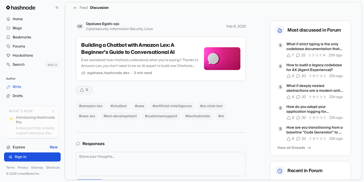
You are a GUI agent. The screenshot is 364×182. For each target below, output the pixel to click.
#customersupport (161, 116)
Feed (80, 7)
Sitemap (37, 168)
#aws (139, 106)
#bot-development (120, 116)
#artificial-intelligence (172, 106)
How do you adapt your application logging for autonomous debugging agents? (314, 110)
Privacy (23, 168)
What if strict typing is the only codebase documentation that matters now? (312, 47)
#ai (221, 116)
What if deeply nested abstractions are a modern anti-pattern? (314, 89)
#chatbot (118, 106)
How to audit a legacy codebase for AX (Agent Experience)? (314, 68)
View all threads (294, 147)
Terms (10, 168)
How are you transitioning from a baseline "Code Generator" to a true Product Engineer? (314, 130)
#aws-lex (87, 116)
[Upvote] (84, 90)
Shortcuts (53, 168)
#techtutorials (197, 116)
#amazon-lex (90, 106)
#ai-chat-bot (211, 106)
